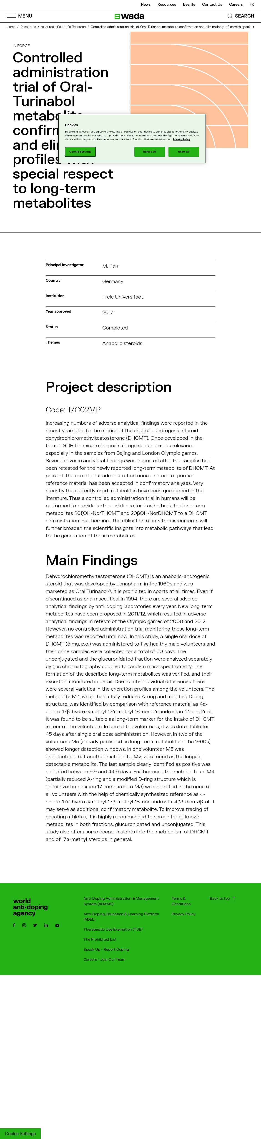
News (146, 4)
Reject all (149, 151)
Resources (167, 4)
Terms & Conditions (181, 901)
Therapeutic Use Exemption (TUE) (113, 929)
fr (252, 4)
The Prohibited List (100, 939)
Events (189, 4)
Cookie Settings (20, 1133)
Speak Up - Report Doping (106, 949)
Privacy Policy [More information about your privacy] (181, 139)
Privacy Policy (184, 914)
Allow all (184, 151)
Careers (236, 4)
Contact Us (212, 4)
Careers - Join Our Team (104, 959)
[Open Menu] (19, 15)
